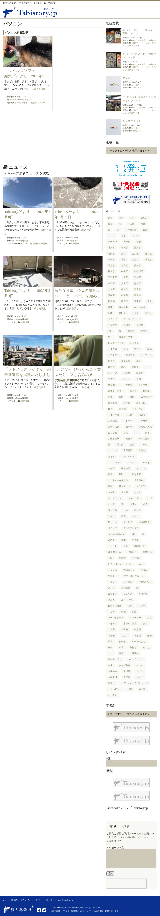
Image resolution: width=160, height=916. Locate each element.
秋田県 (122, 313)
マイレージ (137, 409)
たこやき (127, 594)
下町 (110, 331)
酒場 (110, 218)
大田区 (124, 283)
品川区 (137, 283)
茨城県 (148, 259)
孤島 (123, 253)
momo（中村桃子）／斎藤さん (144, 40)
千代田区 (112, 277)
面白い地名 (139, 307)
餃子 (149, 635)
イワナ (111, 612)
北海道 (111, 247)
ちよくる (134, 343)
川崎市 (126, 325)
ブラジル (112, 582)
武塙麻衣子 (144, 522)
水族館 (122, 558)
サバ (149, 498)
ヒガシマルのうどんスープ (134, 683)
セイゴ (135, 516)
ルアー (142, 606)
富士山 (137, 295)
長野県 (146, 391)
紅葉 (110, 474)
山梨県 (124, 295)
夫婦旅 (126, 241)
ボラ (145, 504)
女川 (145, 623)
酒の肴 (111, 540)
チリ (147, 367)
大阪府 (142, 415)
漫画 (110, 486)
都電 (125, 433)
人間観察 (125, 588)
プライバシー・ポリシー (31, 900)
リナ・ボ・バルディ (134, 576)
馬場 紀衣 (112, 576)
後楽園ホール (114, 552)
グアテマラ (113, 355)
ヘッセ (144, 444)
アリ (110, 653)
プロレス (132, 552)
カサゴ (124, 635)
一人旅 (131, 224)
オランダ (112, 528)
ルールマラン (127, 600)
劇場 (123, 612)
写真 (149, 349)
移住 (132, 397)
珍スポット (124, 486)
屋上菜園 (125, 361)
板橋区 (139, 373)
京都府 (111, 468)
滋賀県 (129, 438)
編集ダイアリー (126, 337)
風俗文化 (130, 355)
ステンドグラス (115, 617)
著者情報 (34, 243)
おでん (137, 492)
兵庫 (134, 612)
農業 (125, 546)
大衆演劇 (138, 480)
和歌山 (137, 635)
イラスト (140, 468)
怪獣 (121, 474)
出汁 (130, 689)
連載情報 (43, 243)
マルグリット (127, 456)
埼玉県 (137, 289)
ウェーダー (135, 617)
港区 (125, 277)
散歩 (125, 349)
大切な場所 (135, 474)
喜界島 (126, 403)
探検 (110, 224)
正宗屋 (126, 677)
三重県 (126, 373)
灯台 (143, 224)
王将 (110, 641)
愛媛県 (111, 367)
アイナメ (112, 623)
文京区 (135, 253)
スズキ (111, 492)
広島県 (111, 301)
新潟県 (124, 247)
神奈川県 (138, 271)
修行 (110, 409)
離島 (123, 367)
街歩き (144, 218)
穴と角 (111, 456)
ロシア (111, 504)
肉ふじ (146, 647)
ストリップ (128, 420)
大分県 (124, 492)
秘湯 (138, 241)
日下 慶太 (135, 85)
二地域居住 (146, 397)
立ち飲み (112, 510)
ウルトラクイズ (135, 659)
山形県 (135, 313)
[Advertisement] (53, 137)
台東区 (111, 289)
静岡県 (111, 253)
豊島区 (148, 253)
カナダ (129, 385)
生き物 (135, 540)
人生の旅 (112, 671)
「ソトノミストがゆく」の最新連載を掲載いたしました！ (27, 374)
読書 (132, 444)
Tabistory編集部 (24, 99)
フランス (112, 570)
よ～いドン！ (114, 689)
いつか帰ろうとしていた (120, 564)
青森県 (124, 265)
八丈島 (135, 259)
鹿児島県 (112, 403)
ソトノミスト (114, 498)
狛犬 (138, 361)
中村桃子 (136, 558)
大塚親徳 (134, 653)
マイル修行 (113, 415)
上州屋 (126, 671)
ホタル (144, 570)
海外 (121, 218)
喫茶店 (133, 391)
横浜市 (124, 289)
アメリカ (143, 385)
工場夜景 (112, 325)
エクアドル (146, 355)
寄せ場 (144, 420)
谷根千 (111, 635)
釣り (110, 337)
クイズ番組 (124, 665)
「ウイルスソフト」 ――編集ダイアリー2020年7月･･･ (27, 76)
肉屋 (121, 647)
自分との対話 (114, 606)
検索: (108, 758)
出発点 (142, 450)
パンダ (111, 236)
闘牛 (110, 397)
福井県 (137, 510)
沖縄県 (137, 247)
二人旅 (129, 415)
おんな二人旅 (145, 427)
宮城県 (135, 367)
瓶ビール (112, 522)
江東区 (137, 301)
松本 (123, 540)
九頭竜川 (112, 677)
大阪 (133, 534)
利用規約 (15, 900)
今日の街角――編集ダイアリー (31, 102)
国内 (132, 218)
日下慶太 (127, 582)
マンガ (135, 236)
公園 (145, 230)
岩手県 (111, 361)
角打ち (133, 647)
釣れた (139, 671)
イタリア (140, 486)
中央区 (124, 271)
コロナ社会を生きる (118, 480)
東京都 (144, 331)
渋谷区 (137, 277)
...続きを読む (39, 88)
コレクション (114, 462)
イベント (25, 243)
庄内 (110, 647)
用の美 (120, 444)
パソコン (112, 450)
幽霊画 (137, 629)
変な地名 (123, 307)
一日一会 (112, 546)
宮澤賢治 (127, 450)
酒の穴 (142, 689)
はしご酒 (112, 433)
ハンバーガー (134, 498)
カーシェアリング (132, 319)
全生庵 (124, 629)
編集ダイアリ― (115, 391)
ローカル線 (130, 230)
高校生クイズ (114, 659)
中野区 (111, 283)
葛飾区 (111, 295)
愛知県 (137, 265)
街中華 (122, 641)
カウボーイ (113, 385)
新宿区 (111, 259)
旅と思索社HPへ (65, 900)
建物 (138, 379)
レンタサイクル (115, 343)
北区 (123, 259)
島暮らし (140, 403)
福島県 (111, 271)
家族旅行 (125, 468)
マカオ (137, 349)
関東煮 (111, 600)
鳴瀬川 (111, 683)
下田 (110, 558)
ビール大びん (138, 641)
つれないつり (136, 87)
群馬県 (131, 331)
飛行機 (122, 409)
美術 (147, 433)
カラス (133, 504)
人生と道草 (113, 438)
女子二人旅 (113, 427)
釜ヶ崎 (129, 427)
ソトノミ (125, 379)
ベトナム (132, 462)
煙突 (110, 307)
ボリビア (112, 373)
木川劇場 (143, 594)
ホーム (6, 900)
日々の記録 (144, 438)
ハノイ (146, 462)
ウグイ (111, 516)
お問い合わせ (50, 900)
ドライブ (112, 319)
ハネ (125, 510)
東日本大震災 (130, 623)
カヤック (112, 594)
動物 (110, 313)
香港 (123, 236)
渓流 (130, 606)
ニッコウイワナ (131, 121)
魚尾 (110, 665)
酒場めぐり (128, 570)
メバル (111, 588)
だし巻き (112, 695)
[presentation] (126, 883)
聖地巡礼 (147, 552)
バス (136, 433)
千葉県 (111, 265)
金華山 (111, 629)
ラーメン (112, 241)
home (141, 564)
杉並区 (148, 313)
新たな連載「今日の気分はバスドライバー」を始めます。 (78, 296)
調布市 (124, 301)
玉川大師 (112, 349)
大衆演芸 (112, 420)
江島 (149, 617)
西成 (123, 516)
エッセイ (127, 522)
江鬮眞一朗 (139, 546)
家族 (121, 653)
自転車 (139, 325)
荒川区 (111, 379)
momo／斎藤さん (116, 534)
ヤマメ (126, 78)
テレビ (139, 665)
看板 (149, 301)
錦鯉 (121, 397)
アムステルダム (131, 528)
